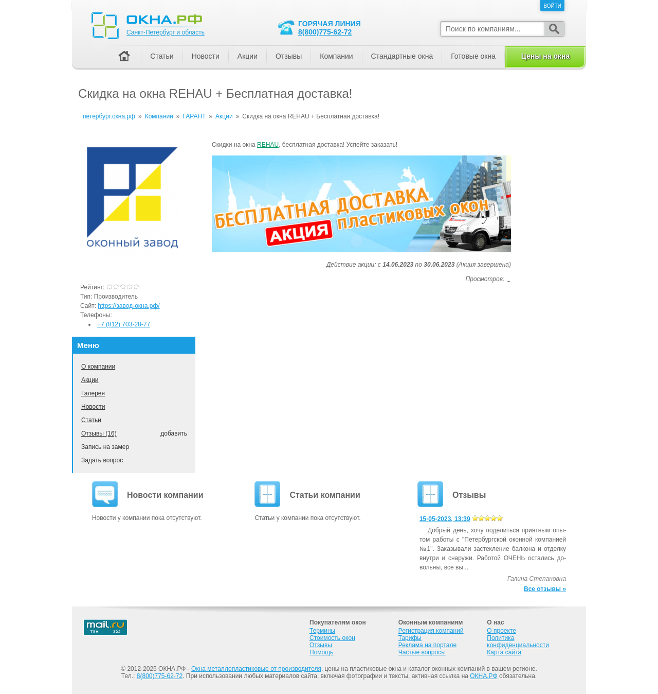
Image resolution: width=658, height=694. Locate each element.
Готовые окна (473, 56)
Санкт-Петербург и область (165, 32)
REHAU (268, 144)
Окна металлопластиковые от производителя (256, 668)
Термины (322, 630)
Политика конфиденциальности (518, 641)
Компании (336, 56)
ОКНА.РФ (483, 676)
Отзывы (289, 56)
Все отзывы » (545, 589)
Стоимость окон (332, 637)
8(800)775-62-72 (325, 32)
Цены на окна (545, 56)
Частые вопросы (422, 652)
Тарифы (410, 637)
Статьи (91, 420)
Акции (90, 380)
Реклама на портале (427, 645)
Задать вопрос (102, 460)
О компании (98, 366)
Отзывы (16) (99, 433)
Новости (93, 406)
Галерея (93, 393)
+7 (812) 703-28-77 (123, 324)
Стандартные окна (402, 56)
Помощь (321, 652)
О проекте (501, 630)
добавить (173, 433)
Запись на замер (105, 446)
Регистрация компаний (431, 630)
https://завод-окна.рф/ (128, 305)
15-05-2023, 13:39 (444, 519)
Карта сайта (504, 652)
